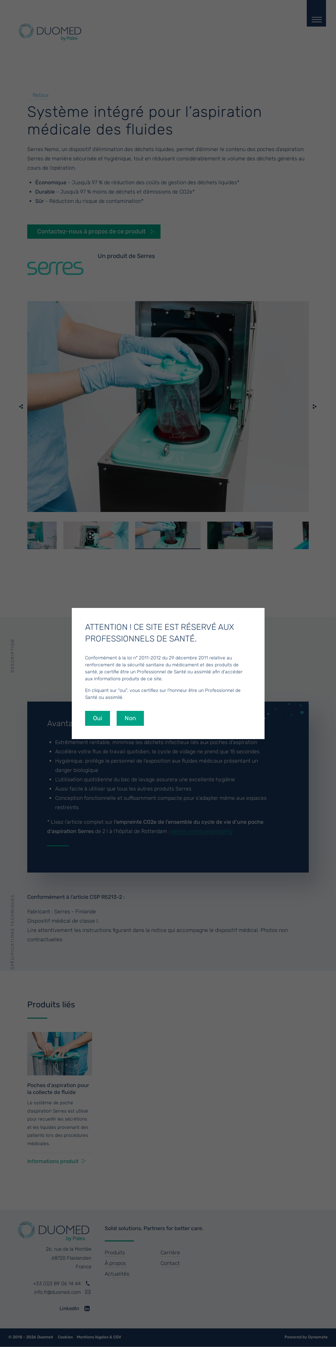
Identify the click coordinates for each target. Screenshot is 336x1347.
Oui (97, 718)
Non (130, 718)
